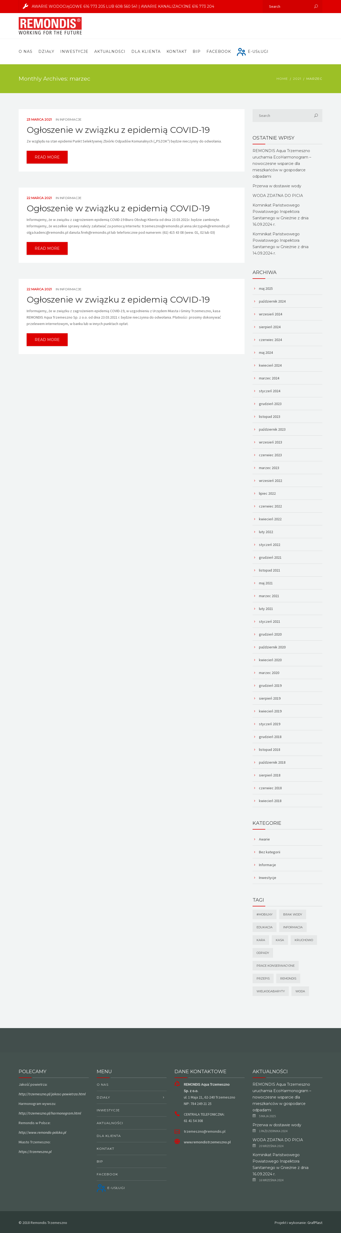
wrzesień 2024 (270, 314)
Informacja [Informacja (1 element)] (293, 927)
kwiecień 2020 (270, 659)
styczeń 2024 (269, 390)
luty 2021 (266, 608)
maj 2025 (266, 288)
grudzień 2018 (270, 736)
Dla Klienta (146, 51)
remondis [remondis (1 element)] (288, 978)
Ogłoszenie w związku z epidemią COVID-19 (118, 130)
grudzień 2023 (270, 403)
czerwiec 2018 (270, 788)
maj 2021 (266, 583)
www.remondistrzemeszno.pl (207, 1142)
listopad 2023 (269, 416)
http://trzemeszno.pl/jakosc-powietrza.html (52, 1094)
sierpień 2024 (270, 326)
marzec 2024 (269, 378)
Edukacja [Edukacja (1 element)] (265, 927)
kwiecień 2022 (270, 519)
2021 (297, 79)
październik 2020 (272, 647)
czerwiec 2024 (270, 339)
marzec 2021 (269, 595)
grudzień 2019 (270, 685)
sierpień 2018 (270, 775)
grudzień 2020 (270, 634)
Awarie (264, 839)
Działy (46, 51)
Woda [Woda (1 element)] (300, 991)
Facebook (218, 51)
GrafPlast (314, 1222)
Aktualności (109, 51)
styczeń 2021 (269, 621)
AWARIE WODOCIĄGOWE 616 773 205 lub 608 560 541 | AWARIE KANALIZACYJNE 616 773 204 (116, 6)
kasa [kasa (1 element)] (280, 940)
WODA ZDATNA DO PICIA (278, 195)
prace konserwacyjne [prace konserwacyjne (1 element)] (276, 966)
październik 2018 (272, 762)
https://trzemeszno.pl (35, 1151)
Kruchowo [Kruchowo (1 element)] (304, 940)
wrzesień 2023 (270, 442)
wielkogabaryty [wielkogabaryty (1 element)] (271, 991)
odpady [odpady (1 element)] (263, 953)
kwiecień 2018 (270, 800)
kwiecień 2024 (270, 365)
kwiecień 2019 (270, 711)
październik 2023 (272, 429)
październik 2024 (272, 301)
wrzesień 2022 (270, 480)
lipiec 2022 (267, 493)
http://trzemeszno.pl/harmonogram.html (50, 1113)
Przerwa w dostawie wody (277, 186)
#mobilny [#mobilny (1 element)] (265, 914)
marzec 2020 (269, 672)
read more (47, 157)
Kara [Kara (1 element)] (261, 940)
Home (282, 79)
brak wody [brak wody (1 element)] (292, 914)
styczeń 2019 (269, 723)
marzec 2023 (269, 467)
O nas (26, 51)
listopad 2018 (269, 749)
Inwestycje (74, 51)
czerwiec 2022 (270, 506)
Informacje (71, 119)
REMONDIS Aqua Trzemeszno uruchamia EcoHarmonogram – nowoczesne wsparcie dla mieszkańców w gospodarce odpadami (282, 163)
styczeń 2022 (269, 544)
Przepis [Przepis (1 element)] (263, 978)
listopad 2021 (269, 570)
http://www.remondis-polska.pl (42, 1132)
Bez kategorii (269, 852)
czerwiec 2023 (270, 455)
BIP (197, 51)
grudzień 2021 (270, 557)
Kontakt (177, 51)
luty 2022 (266, 531)
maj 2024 (266, 352)
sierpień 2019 (270, 698)
